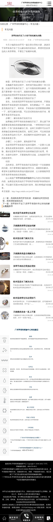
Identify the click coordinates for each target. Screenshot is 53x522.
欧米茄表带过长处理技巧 (24, 298)
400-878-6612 (31, 5)
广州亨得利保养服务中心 (25, 178)
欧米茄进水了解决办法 (23, 282)
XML (45, 463)
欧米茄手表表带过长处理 (24, 213)
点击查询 (26, 18)
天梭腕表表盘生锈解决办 (24, 253)
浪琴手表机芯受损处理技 (24, 266)
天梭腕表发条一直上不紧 (24, 312)
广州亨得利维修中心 (19, 24)
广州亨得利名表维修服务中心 (31, 3)
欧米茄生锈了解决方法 (23, 238)
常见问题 (34, 24)
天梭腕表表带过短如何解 (24, 226)
